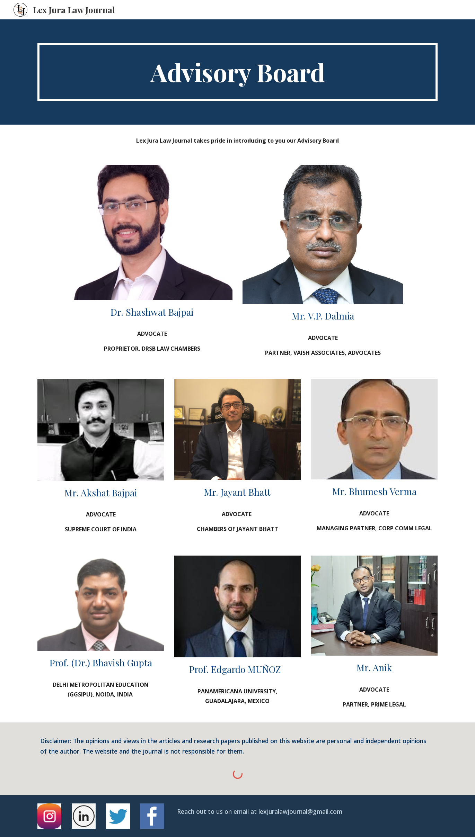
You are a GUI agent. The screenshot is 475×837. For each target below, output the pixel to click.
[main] (237, 72)
